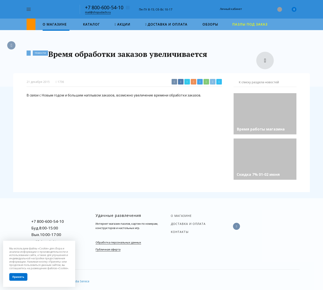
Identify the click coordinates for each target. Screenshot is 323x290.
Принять (18, 277)
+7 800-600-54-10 (104, 7)
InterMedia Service (77, 281)
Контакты (179, 232)
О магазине (181, 216)
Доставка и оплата (188, 224)
